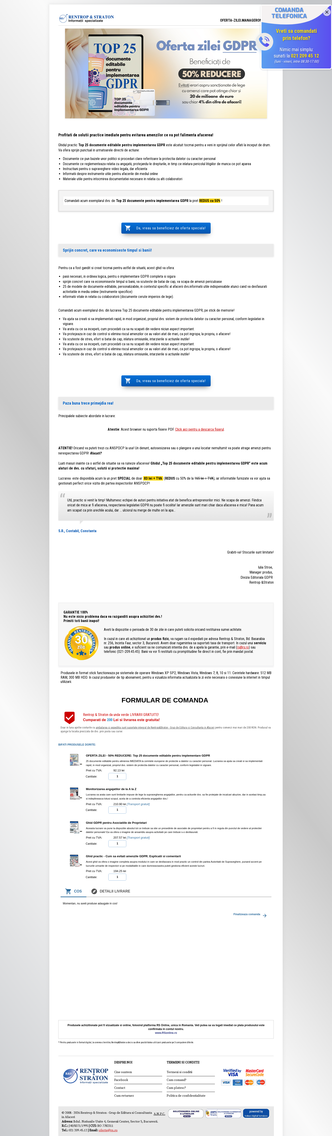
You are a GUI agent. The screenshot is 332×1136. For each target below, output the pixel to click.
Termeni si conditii (179, 1060)
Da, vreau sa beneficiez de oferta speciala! (170, 225)
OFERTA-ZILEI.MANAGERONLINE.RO (247, 20)
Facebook (121, 1067)
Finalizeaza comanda (251, 903)
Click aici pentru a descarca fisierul (199, 417)
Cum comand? (176, 1067)
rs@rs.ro (243, 635)
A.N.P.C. (159, 1101)
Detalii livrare (110, 879)
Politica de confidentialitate (186, 1083)
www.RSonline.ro (166, 1020)
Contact (119, 1075)
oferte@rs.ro (108, 1118)
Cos (73, 879)
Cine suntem (123, 1060)
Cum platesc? (176, 1075)
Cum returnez (124, 1083)
